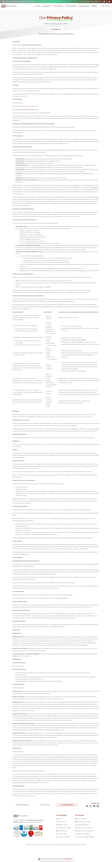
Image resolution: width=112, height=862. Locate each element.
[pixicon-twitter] (87, 807)
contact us (20, 538)
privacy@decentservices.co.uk (29, 109)
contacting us (83, 645)
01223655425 (96, 1)
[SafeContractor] (27, 831)
